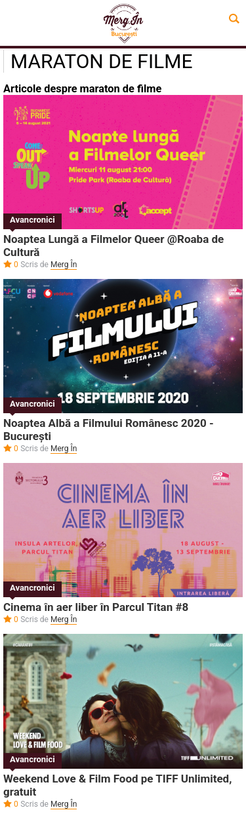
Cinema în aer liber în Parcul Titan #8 (95, 607)
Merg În (64, 264)
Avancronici (32, 220)
